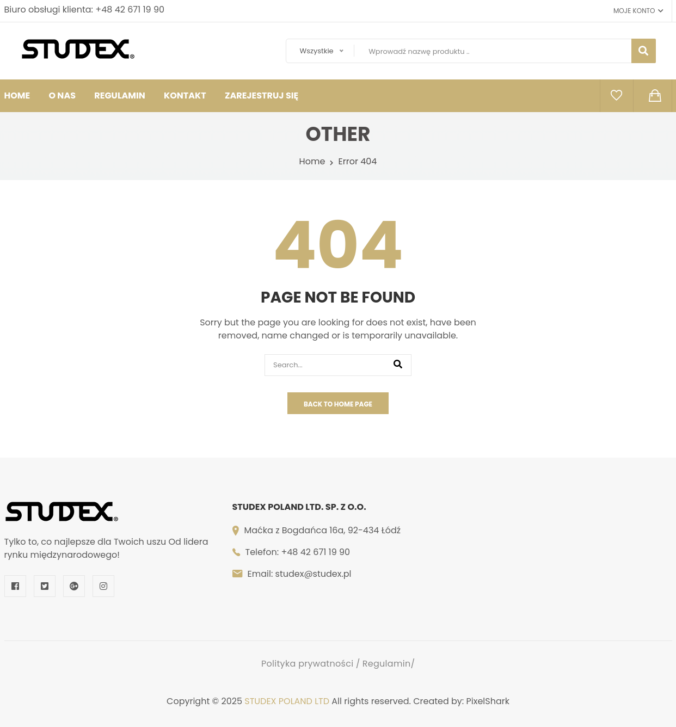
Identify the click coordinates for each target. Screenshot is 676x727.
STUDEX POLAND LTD (286, 701)
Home (312, 161)
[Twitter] (45, 586)
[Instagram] (103, 586)
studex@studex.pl (313, 574)
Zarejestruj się (261, 95)
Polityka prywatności (307, 663)
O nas (62, 95)
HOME (17, 95)
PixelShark (487, 701)
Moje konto (638, 10)
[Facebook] (15, 586)
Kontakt (185, 95)
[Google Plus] (74, 586)
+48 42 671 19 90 (129, 9)
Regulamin (119, 95)
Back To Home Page (338, 404)
